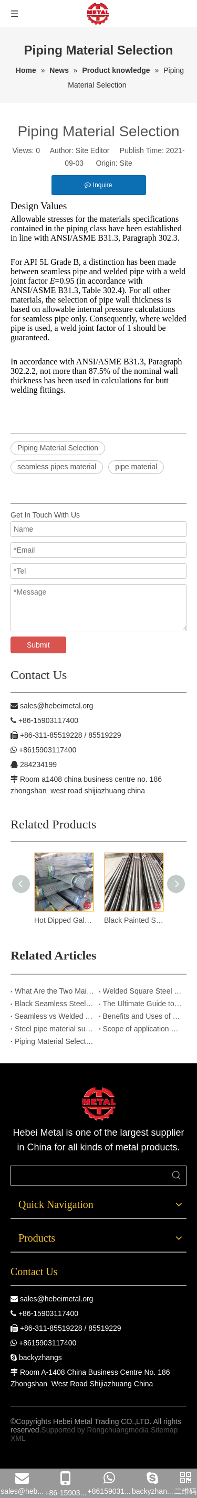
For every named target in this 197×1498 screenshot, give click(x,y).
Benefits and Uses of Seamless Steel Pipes (143, 1016)
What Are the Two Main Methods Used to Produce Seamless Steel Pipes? (55, 991)
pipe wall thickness (131, 299)
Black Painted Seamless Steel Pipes (133, 920)
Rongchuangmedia (118, 1430)
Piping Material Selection (57, 448)
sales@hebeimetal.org (57, 1299)
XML (18, 1438)
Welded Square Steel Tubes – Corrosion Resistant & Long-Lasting (143, 991)
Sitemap (164, 1430)
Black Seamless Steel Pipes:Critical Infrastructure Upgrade (55, 1003)
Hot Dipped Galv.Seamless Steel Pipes (64, 920)
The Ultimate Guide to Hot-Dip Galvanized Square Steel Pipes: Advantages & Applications (143, 1003)
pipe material (136, 466)
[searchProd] (89, 1175)
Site (126, 163)
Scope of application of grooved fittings (143, 1029)
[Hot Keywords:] (176, 1175)
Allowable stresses (42, 218)
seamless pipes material (56, 466)
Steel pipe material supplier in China (55, 1029)
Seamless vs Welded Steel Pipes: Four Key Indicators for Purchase (55, 1016)
